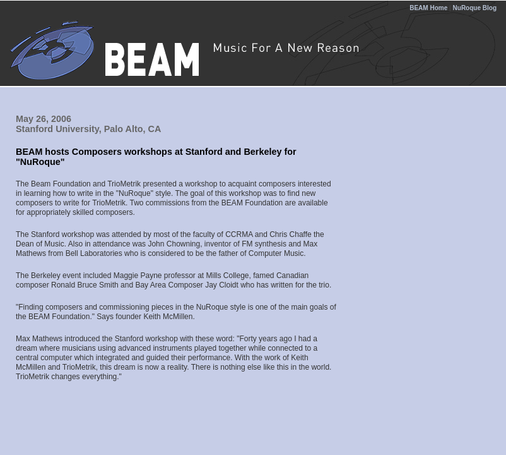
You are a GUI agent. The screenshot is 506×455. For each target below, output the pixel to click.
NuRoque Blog (475, 7)
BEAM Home (428, 7)
